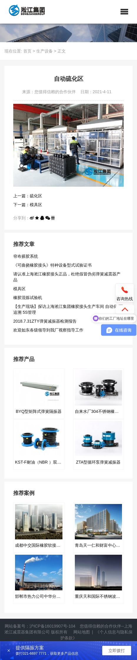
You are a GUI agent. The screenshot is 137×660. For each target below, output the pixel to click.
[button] (124, 12)
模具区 (19, 288)
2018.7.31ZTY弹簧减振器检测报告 (45, 321)
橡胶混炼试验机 (27, 297)
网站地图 (81, 632)
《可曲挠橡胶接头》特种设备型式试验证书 (52, 265)
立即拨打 (116, 650)
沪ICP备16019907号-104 (52, 626)
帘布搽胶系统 (25, 256)
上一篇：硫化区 (27, 195)
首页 (27, 51)
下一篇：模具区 (27, 204)
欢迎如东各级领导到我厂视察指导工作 (48, 330)
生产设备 (44, 51)
